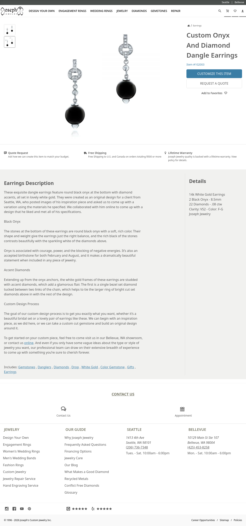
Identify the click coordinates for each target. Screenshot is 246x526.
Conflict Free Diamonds (82, 485)
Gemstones (159, 11)
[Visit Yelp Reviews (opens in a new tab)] (102, 509)
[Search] (219, 11)
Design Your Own (42, 11)
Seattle (134, 429)
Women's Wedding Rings (21, 451)
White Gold (89, 367)
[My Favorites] (235, 11)
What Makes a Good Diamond (87, 472)
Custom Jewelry (14, 472)
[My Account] (242, 11)
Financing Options (78, 451)
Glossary (71, 492)
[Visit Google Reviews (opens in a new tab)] (78, 509)
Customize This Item (214, 74)
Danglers (44, 367)
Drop (75, 367)
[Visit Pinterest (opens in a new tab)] (30, 508)
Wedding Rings (101, 11)
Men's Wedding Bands (19, 458)
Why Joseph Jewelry (79, 437)
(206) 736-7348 (137, 447)
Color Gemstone (112, 367)
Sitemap (224, 520)
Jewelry (122, 11)
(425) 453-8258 (198, 447)
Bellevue (197, 429)
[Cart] (227, 11)
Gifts (130, 367)
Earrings (10, 372)
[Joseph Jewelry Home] (188, 25)
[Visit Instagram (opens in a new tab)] (8, 508)
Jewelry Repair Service (19, 479)
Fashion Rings (13, 465)
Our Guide (76, 429)
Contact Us (123, 394)
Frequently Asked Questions (85, 444)
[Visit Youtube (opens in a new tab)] (23, 508)
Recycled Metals (76, 479)
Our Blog (71, 465)
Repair (175, 11)
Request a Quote (214, 83)
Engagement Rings (72, 11)
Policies (238, 520)
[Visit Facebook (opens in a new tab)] (15, 508)
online (29, 343)
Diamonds (139, 11)
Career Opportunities (203, 520)
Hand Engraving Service (20, 485)
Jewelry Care (74, 458)
